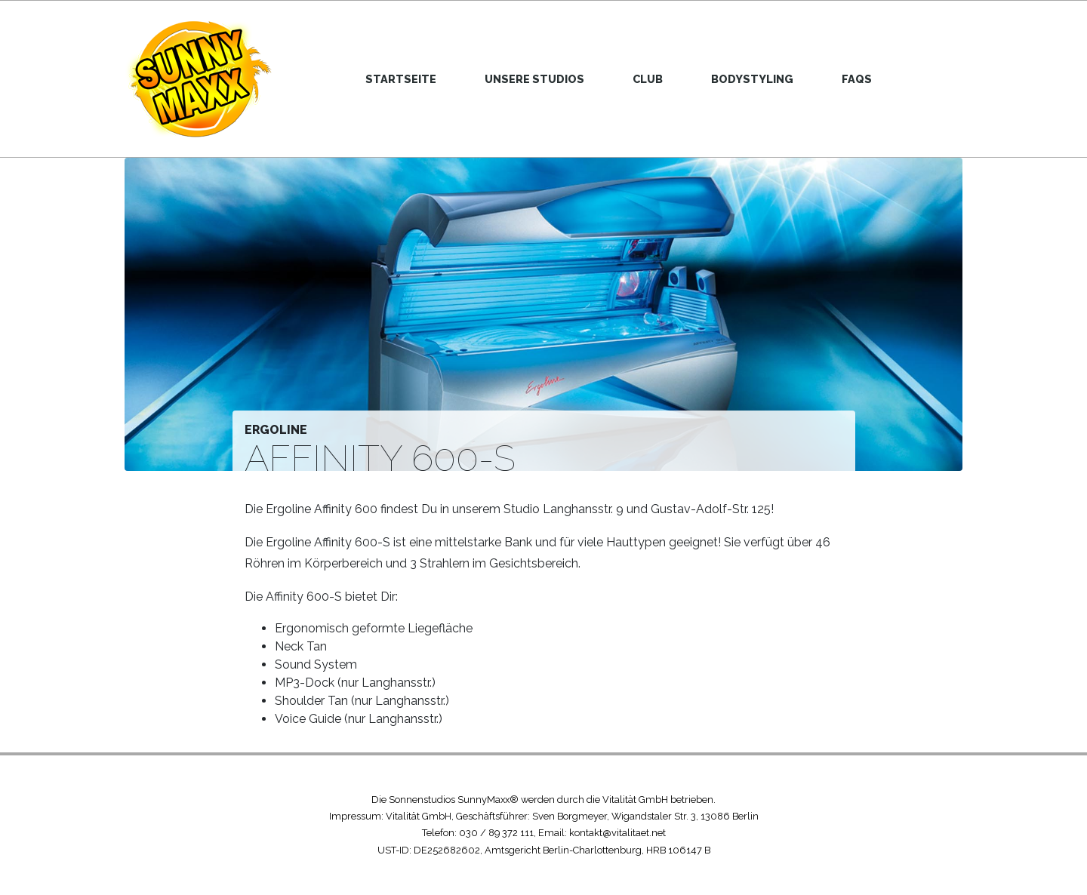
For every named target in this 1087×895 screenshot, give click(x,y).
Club (648, 78)
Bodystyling (752, 78)
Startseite (400, 78)
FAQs (857, 78)
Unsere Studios (534, 78)
